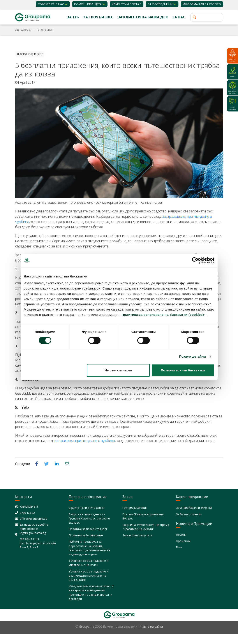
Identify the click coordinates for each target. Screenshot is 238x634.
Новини (181, 535)
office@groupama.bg (33, 519)
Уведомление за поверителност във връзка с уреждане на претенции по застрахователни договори (91, 592)
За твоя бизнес (98, 17)
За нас (178, 17)
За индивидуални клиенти (194, 508)
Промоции (183, 541)
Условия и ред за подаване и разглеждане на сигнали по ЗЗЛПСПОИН (88, 575)
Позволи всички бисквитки (183, 370)
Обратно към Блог (30, 54)
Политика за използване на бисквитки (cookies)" (164, 314)
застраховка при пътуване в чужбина (84, 440)
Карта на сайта (152, 626)
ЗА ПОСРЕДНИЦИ (160, 4)
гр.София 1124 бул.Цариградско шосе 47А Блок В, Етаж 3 (38, 543)
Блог (179, 547)
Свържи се (51, 4)
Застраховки (23, 30)
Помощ (88, 4)
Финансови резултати (137, 535)
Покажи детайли (192, 356)
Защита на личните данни (86, 508)
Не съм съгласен (118, 370)
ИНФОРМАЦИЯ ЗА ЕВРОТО (202, 4)
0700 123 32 (27, 513)
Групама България (134, 508)
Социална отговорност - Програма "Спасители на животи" (145, 527)
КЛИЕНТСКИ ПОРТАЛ (126, 4)
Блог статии (45, 30)
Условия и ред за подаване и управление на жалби (88, 563)
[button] (37, 463)
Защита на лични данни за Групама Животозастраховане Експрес (89, 518)
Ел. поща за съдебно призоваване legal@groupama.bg (34, 529)
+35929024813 (29, 507)
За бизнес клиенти (189, 514)
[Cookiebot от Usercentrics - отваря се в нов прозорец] (195, 260)
